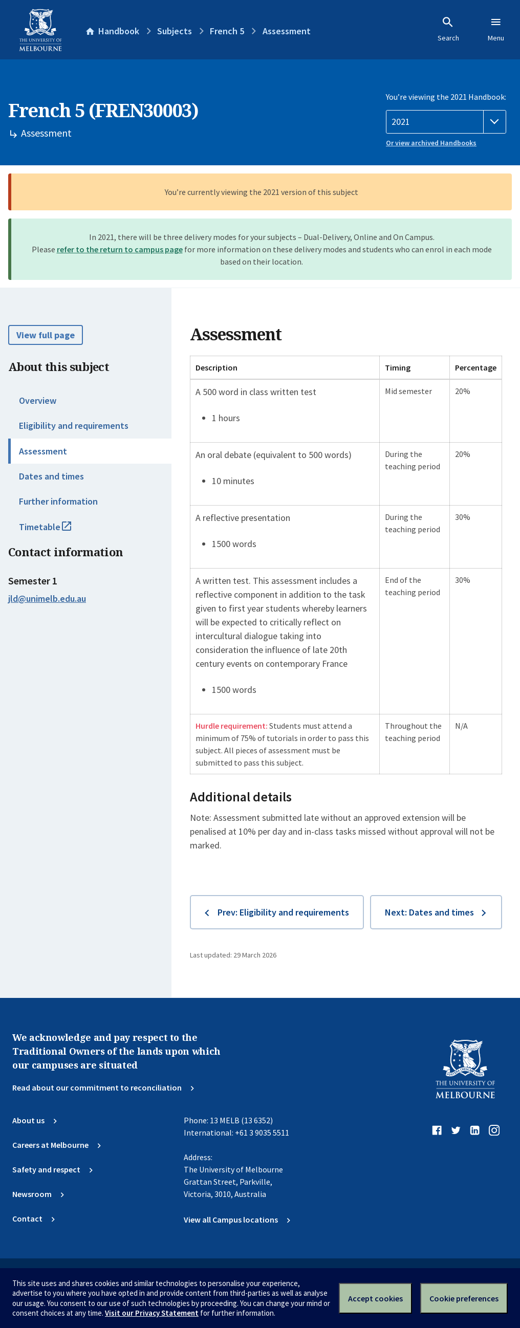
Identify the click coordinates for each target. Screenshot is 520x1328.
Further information (58, 501)
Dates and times (51, 476)
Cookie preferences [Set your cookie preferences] (464, 1298)
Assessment (43, 451)
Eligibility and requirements (73, 425)
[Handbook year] (446, 122)
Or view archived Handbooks (431, 142)
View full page (45, 335)
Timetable (56, 531)
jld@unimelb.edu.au (47, 598)
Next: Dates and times (429, 912)
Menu (496, 29)
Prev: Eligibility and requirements (283, 912)
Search (448, 29)
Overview (37, 400)
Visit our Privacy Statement (152, 1313)
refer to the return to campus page (120, 249)
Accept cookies (375, 1298)
